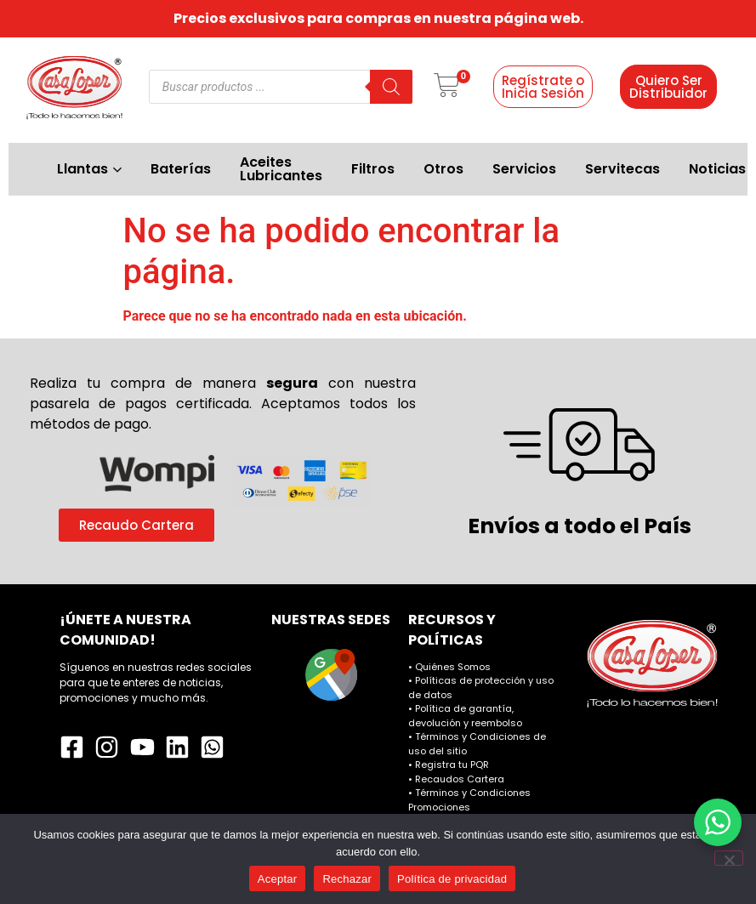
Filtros (373, 169)
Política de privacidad (452, 879)
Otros (443, 169)
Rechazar (347, 879)
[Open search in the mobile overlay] (280, 87)
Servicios (524, 169)
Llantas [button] (89, 169)
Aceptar (278, 879)
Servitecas (622, 169)
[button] (446, 86)
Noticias (717, 169)
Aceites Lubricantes (281, 168)
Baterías (181, 169)
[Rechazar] (728, 858)
